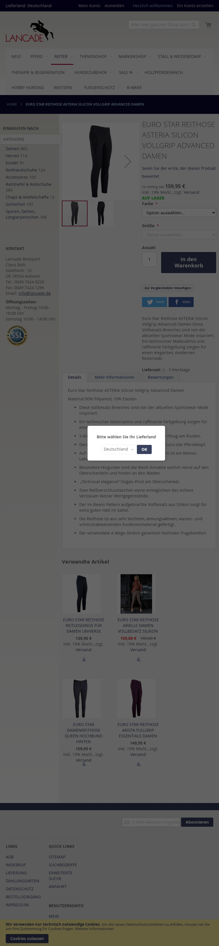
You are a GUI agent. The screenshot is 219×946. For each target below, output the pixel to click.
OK (144, 449)
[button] (118, 449)
